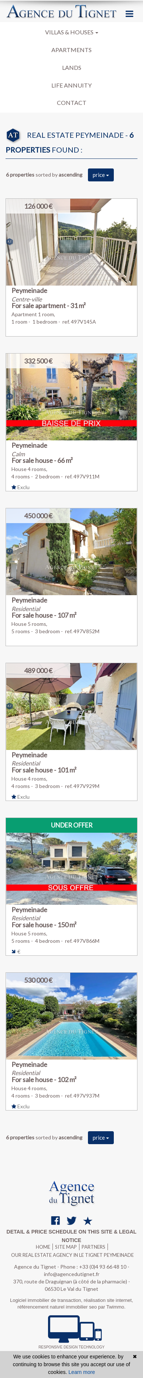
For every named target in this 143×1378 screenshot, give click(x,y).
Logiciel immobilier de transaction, (47, 1300)
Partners (93, 1247)
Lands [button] (71, 67)
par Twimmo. (112, 1307)
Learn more (81, 1372)
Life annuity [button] (71, 85)
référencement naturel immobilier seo (57, 1307)
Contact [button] (71, 102)
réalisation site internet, (108, 1300)
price (101, 174)
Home (43, 1247)
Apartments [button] (71, 49)
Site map (66, 1247)
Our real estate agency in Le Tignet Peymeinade (72, 1255)
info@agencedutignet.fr (71, 1274)
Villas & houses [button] (71, 31)
